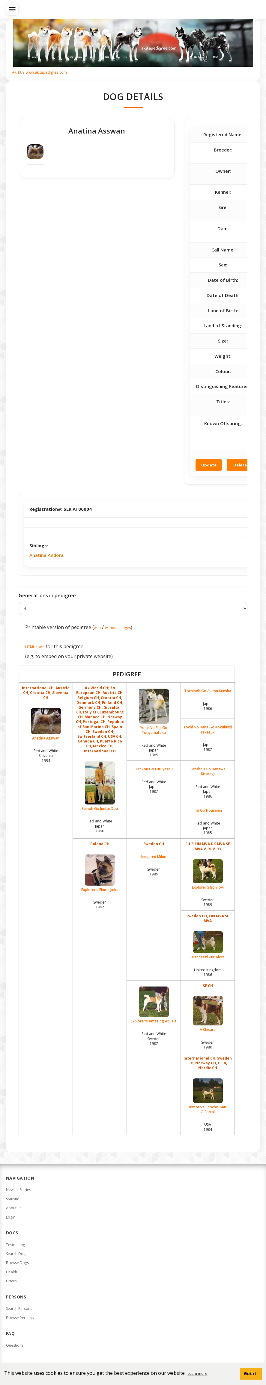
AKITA (17, 72)
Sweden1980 (207, 1045)
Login (10, 1217)
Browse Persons (20, 1317)
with (97, 627)
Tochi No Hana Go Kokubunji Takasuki (207, 729)
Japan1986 (208, 706)
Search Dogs (16, 1253)
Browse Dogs (17, 1262)
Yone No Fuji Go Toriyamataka (153, 712)
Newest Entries (18, 1189)
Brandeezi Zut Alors (207, 945)
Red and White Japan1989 (154, 750)
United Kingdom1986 (208, 972)
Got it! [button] (251, 1373)
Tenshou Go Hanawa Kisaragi (208, 771)
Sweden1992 (99, 905)
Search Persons (19, 1308)
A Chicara (207, 1014)
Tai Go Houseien (208, 810)
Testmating (15, 1244)
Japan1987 (208, 747)
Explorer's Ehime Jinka (99, 873)
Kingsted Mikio (153, 856)
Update (209, 465)
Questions (14, 1345)
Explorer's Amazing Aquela (153, 1005)
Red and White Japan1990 (100, 826)
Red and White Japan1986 (208, 791)
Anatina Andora (46, 555)
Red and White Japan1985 (208, 828)
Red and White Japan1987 (154, 786)
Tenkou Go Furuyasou (154, 769)
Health (11, 1272)
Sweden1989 (153, 872)
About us (13, 1207)
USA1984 (208, 1127)
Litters (11, 1281)
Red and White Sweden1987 (154, 1038)
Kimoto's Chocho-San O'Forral (207, 1096)
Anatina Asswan (45, 724)
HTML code (34, 646)
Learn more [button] (197, 1373)
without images (118, 627)
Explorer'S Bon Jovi (207, 874)
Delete (240, 465)
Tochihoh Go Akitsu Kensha (207, 691)
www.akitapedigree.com (46, 72)
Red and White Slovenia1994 (46, 755)
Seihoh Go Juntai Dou (99, 786)
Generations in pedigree (47, 595)
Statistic (12, 1198)
